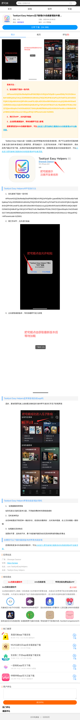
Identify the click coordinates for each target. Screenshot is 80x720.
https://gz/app (12, 563)
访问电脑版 (34, 717)
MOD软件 (20, 22)
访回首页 (46, 717)
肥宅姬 (5, 3)
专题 (70, 9)
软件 (50, 9)
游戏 (30, 9)
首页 (10, 9)
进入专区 (73, 587)
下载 (74, 638)
